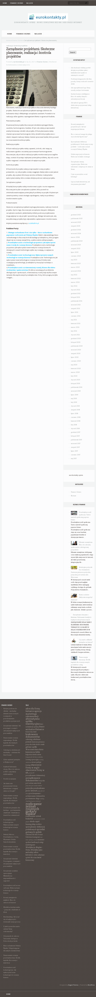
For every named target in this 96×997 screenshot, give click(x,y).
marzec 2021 (75, 327)
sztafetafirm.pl (34, 223)
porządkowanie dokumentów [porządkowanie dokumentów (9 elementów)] (33, 779)
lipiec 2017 (74, 451)
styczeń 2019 (75, 406)
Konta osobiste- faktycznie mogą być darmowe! (81, 597)
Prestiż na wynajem (9, 779)
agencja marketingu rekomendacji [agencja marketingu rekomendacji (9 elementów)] (34, 714)
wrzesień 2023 (76, 245)
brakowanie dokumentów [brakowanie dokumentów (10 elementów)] (33, 735)
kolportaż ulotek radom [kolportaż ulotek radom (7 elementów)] (33, 755)
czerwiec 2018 (75, 417)
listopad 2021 (75, 297)
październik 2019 (76, 387)
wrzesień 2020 (76, 350)
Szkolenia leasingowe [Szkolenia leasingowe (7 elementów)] (33, 837)
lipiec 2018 (74, 413)
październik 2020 (77, 346)
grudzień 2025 (76, 215)
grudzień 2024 (76, 230)
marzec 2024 (75, 237)
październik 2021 (76, 301)
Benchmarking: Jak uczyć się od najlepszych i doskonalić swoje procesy (11, 919)
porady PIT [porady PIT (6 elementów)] (31, 773)
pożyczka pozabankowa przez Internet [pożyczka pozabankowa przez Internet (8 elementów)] (35, 789)
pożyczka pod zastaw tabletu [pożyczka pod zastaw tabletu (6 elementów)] (34, 785)
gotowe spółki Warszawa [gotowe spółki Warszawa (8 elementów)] (31, 748)
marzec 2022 (75, 282)
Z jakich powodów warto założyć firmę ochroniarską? (11, 928)
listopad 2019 (75, 383)
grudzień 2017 (75, 432)
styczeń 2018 (75, 428)
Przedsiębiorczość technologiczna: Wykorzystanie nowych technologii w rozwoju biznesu (11, 825)
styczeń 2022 (75, 290)
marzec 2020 (75, 372)
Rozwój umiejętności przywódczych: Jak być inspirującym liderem (78, 126)
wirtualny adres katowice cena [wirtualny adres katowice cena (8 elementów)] (32, 853)
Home (5, 3)
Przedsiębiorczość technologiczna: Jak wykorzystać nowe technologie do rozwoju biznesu (11, 972)
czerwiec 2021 (75, 316)
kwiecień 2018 (75, 421)
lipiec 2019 (74, 395)
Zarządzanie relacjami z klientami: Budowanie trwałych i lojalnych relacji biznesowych (81, 617)
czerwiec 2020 (76, 361)
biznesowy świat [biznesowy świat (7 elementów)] (31, 732)
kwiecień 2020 (76, 368)
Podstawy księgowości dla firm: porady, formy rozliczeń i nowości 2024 (82, 81)
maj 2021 (74, 320)
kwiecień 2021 (75, 323)
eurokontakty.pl (18, 62)
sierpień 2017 (75, 447)
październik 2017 (76, 440)
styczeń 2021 (75, 335)
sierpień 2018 (75, 410)
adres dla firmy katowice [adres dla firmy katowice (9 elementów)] (33, 709)
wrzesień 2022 (76, 271)
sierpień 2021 (75, 308)
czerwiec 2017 (75, 455)
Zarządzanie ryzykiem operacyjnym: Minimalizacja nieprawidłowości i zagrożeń (10, 876)
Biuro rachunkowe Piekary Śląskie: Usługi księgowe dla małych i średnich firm (12, 948)
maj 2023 (74, 260)
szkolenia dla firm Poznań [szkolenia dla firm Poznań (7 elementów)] (34, 835)
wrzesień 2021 (75, 305)
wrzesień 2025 (76, 222)
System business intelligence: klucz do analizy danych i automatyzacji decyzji (80, 96)
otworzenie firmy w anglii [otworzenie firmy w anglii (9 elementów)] (33, 766)
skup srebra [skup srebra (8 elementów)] (37, 824)
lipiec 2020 (74, 357)
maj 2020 (74, 365)
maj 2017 (74, 458)
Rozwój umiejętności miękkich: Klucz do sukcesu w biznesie (10, 900)
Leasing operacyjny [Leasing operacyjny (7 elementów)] (32, 759)
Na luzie (29, 3)
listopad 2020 (75, 342)
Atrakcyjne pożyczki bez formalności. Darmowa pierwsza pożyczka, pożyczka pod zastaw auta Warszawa (81, 572)
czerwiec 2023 (76, 256)
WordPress (91, 985)
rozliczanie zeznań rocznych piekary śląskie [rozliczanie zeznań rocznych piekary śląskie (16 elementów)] (34, 808)
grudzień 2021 (75, 293)
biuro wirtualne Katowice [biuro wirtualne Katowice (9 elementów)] (35, 728)
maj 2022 (74, 275)
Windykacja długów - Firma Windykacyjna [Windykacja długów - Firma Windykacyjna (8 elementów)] (34, 848)
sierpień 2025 (75, 226)
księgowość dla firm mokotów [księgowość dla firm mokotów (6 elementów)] (34, 757)
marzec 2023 (75, 267)
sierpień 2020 (75, 353)
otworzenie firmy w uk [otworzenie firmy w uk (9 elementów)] (35, 771)
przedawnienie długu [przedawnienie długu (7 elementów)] (33, 799)
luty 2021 (74, 331)
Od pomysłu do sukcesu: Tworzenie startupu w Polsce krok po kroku (11, 938)
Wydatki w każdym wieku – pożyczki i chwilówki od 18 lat (11, 909)
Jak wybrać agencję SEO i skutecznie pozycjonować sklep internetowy (81, 105)
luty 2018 (74, 425)
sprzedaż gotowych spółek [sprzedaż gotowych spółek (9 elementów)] (35, 831)
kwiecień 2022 (76, 278)
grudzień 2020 (76, 338)
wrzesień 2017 (75, 443)
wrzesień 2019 (76, 391)
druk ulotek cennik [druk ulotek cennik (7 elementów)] (38, 744)
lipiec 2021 (74, 312)
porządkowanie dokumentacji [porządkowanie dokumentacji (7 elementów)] (35, 775)
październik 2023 (76, 241)
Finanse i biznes (16, 3)
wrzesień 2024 (76, 233)
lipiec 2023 (74, 252)
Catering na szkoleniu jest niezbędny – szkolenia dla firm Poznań (11, 752)
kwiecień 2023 (76, 263)
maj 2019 (74, 398)
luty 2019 (74, 402)
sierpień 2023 (75, 248)
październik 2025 (76, 218)
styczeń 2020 (75, 380)
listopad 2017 (75, 436)
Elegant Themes (73, 985)
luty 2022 (74, 286)
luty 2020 (74, 376)
